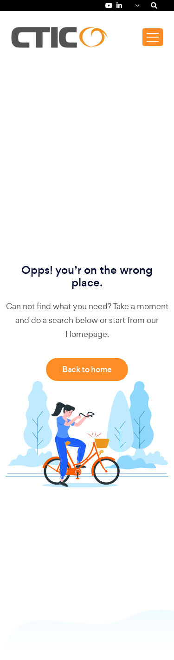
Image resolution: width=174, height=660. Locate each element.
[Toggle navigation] (152, 37)
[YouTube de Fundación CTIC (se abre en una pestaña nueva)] (109, 5)
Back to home (87, 369)
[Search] (154, 5)
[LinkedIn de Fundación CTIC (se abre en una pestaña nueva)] (119, 5)
